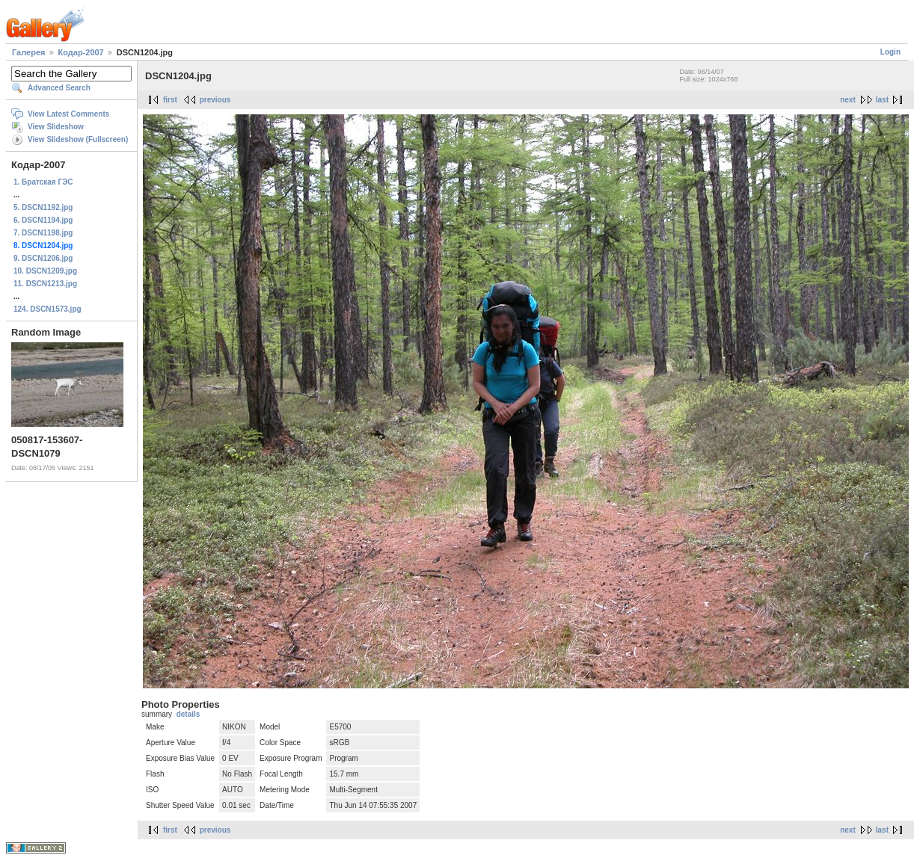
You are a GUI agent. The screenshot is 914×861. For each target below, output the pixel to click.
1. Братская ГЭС (43, 182)
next (848, 100)
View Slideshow (56, 127)
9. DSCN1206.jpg (43, 258)
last (882, 100)
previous (215, 100)
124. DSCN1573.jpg (47, 309)
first (170, 100)
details (188, 714)
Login (890, 52)
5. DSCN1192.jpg (43, 207)
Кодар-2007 (81, 52)
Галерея (28, 52)
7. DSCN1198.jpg (43, 233)
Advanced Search (59, 88)
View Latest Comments (68, 114)
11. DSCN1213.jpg (45, 284)
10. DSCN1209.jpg (45, 271)
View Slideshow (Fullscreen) (78, 139)
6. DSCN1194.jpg (43, 220)
